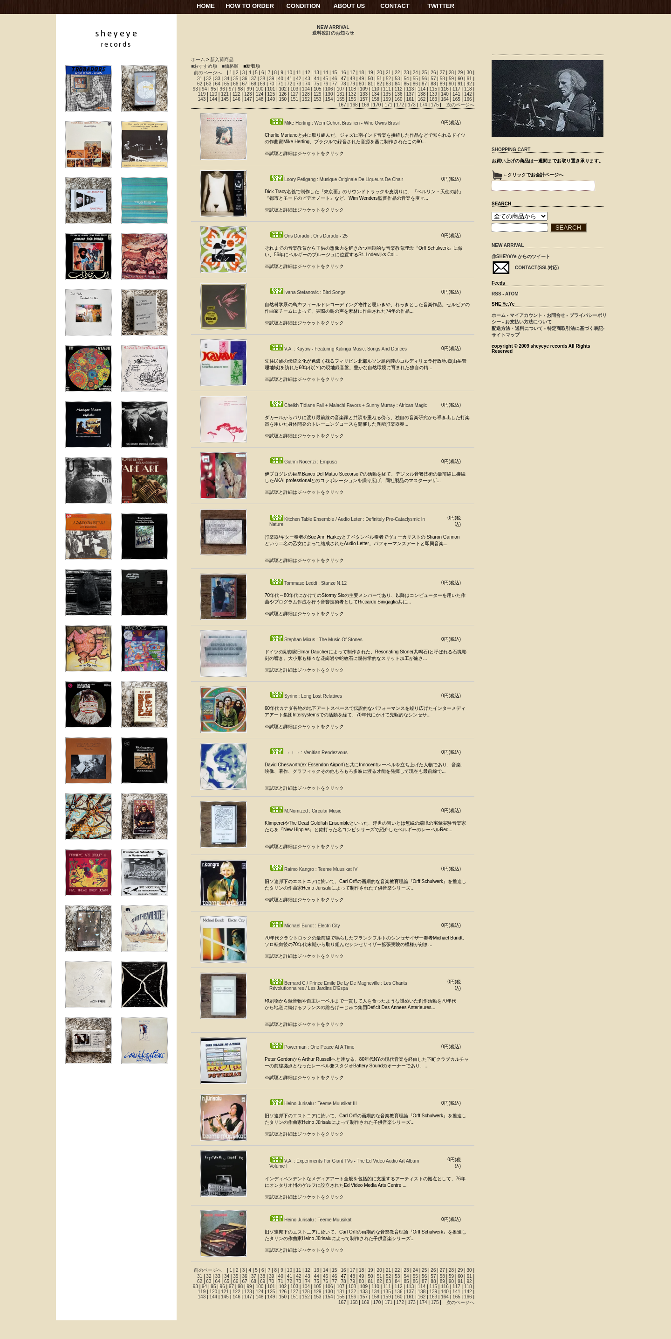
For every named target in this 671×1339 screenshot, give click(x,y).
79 (352, 83)
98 (240, 88)
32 (208, 78)
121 (225, 94)
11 (298, 72)
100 (260, 88)
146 (236, 99)
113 (410, 88)
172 (400, 104)
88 (433, 83)
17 (352, 72)
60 (460, 78)
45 (325, 78)
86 (415, 83)
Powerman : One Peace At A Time (312, 1047)
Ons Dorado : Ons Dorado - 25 (308, 235)
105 (318, 88)
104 (306, 88)
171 (388, 104)
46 (334, 78)
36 (244, 78)
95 (213, 88)
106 (329, 88)
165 (456, 99)
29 (460, 72)
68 (253, 83)
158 (375, 99)
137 (410, 94)
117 (456, 88)
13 (316, 72)
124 (260, 94)
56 (424, 78)
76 (325, 83)
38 (262, 78)
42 (298, 78)
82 (379, 83)
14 (325, 72)
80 (361, 83)
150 (283, 99)
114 (422, 88)
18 (361, 72)
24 (415, 72)
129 (318, 94)
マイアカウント (526, 315)
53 (397, 78)
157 (364, 99)
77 (334, 83)
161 (410, 99)
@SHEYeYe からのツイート (521, 256)
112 (399, 88)
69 (262, 83)
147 (248, 99)
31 (199, 78)
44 (316, 78)
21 (388, 72)
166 (468, 99)
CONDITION (304, 5)
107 (341, 88)
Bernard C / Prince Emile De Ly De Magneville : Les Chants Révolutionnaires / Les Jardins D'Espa (338, 986)
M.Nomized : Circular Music (305, 810)
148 (260, 99)
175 (435, 104)
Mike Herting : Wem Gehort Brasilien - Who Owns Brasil (334, 123)
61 (469, 78)
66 (235, 83)
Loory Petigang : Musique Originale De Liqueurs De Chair (336, 179)
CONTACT (395, 5)
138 (422, 94)
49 (361, 78)
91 (460, 83)
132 (352, 94)
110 (375, 88)
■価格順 (230, 66)
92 (469, 83)
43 (307, 78)
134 (375, 94)
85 (406, 83)
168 (354, 104)
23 (406, 72)
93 (195, 88)
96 (222, 88)
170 (377, 104)
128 (306, 94)
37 (253, 78)
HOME (206, 5)
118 (468, 88)
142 (468, 94)
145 (225, 99)
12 (307, 72)
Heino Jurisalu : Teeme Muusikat (310, 1219)
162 (422, 99)
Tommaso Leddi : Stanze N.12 (308, 583)
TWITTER (440, 5)
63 (208, 83)
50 (370, 78)
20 (379, 72)
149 (271, 99)
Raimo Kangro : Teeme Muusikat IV (313, 869)
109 (364, 88)
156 (352, 99)
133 (364, 94)
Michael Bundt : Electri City (304, 925)
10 (289, 72)
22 (397, 72)
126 (283, 94)
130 (329, 94)
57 (433, 78)
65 (226, 83)
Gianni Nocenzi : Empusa (303, 461)
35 (235, 78)
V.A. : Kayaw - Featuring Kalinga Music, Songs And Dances (338, 348)
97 (231, 88)
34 (226, 78)
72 (289, 83)
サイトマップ (506, 334)
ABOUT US (349, 5)
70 (271, 83)
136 (399, 94)
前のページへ (208, 72)
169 (366, 104)
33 (217, 78)
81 (370, 83)
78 (343, 83)
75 (316, 83)
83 (388, 83)
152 (306, 99)
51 (379, 78)
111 (387, 88)
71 (280, 83)
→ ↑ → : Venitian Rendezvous (308, 752)
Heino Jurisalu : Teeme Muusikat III (312, 1103)
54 (406, 78)
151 (294, 99)
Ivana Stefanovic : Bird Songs (307, 292)
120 (213, 94)
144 (213, 99)
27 (442, 72)
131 (341, 94)
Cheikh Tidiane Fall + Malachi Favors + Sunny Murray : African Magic (348, 405)
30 (469, 72)
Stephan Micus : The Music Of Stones (316, 639)
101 (271, 88)
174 (423, 104)
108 (352, 88)
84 (397, 83)
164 (445, 99)
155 (341, 99)
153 (318, 99)
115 (433, 88)
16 (343, 72)
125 (271, 94)
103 (294, 88)
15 (334, 72)
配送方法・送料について (517, 328)
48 (352, 78)
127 (294, 94)
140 (445, 94)
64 (217, 83)
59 (451, 78)
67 (244, 83)
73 (298, 83)
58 (442, 78)
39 (271, 78)
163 (433, 99)
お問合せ (556, 315)
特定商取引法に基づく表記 (575, 328)
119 (202, 94)
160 (399, 99)
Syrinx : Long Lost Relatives (305, 696)
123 (248, 94)
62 (199, 83)
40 (280, 78)
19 (370, 72)
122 (236, 94)
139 (433, 94)
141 (456, 94)
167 (342, 104)
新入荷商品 (221, 59)
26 (433, 72)
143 (202, 99)
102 (283, 88)
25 (424, 72)
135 (387, 94)
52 (388, 78)
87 (424, 83)
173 (412, 104)
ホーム (198, 59)
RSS (496, 293)
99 (249, 88)
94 (204, 88)
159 (387, 99)
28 (451, 72)
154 (329, 99)
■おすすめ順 (204, 66)
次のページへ (460, 104)
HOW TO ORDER (250, 5)
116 (445, 88)
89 (442, 83)
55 (415, 78)
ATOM (512, 293)
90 (451, 83)
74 (307, 83)
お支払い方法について (528, 321)
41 (289, 78)
